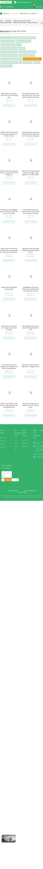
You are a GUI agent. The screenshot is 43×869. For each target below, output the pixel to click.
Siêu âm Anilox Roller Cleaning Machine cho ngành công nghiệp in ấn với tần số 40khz (30, 172)
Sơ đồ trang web (13, 490)
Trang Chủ (4, 13)
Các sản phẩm (15, 13)
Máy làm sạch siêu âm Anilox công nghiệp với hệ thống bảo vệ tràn (30, 250)
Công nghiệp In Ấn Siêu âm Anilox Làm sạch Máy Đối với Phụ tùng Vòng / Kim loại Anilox (30, 290)
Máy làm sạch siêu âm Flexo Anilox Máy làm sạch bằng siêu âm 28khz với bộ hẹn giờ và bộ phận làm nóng (9, 251)
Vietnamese (38, 7)
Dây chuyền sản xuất (27, 440)
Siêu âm (37, 62)
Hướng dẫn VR (24, 13)
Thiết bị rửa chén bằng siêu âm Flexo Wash (9, 288)
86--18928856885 (8, 7)
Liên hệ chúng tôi (32, 22)
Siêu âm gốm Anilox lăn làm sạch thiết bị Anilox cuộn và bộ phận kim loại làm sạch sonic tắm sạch (30, 96)
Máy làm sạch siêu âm (24, 41)
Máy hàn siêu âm (6, 66)
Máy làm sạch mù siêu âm (26, 55)
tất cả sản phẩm (5, 37)
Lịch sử (16, 443)
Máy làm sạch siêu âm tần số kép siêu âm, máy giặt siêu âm (30, 365)
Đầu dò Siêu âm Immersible (9, 62)
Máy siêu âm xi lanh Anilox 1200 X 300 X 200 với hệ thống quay (9, 95)
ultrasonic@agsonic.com (24, 2)
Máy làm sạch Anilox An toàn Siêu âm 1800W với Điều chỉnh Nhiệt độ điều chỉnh (9, 405)
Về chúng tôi (33, 13)
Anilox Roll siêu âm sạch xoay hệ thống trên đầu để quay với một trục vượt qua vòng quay (30, 134)
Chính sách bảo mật (30, 490)
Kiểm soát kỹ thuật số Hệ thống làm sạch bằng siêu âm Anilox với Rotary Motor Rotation (9, 367)
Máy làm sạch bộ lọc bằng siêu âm (11, 59)
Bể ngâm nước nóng (25, 62)
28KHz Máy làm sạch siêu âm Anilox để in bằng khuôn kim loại (30, 328)
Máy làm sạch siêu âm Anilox (32, 59)
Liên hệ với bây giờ (9, 105)
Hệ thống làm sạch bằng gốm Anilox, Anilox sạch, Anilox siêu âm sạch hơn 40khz (9, 211)
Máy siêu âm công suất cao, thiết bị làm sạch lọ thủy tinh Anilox (30, 405)
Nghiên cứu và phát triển (29, 446)
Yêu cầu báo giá (4, 31)
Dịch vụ (16, 446)
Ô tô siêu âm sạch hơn (8, 41)
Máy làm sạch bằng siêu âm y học (11, 45)
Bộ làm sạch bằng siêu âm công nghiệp (23, 37)
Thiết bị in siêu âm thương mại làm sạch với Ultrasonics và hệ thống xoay (9, 172)
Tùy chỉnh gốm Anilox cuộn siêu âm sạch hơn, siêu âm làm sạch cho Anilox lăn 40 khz (31, 211)
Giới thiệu (17, 440)
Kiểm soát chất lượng (19, 22)
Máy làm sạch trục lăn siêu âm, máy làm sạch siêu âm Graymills (9, 328)
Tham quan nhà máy (6, 22)
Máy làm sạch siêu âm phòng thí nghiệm (13, 48)
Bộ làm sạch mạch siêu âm (27, 52)
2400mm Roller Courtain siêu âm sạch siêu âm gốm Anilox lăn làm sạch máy (9, 134)
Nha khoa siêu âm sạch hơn (9, 52)
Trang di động (22, 492)
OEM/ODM (25, 443)
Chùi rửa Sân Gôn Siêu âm (9, 55)
